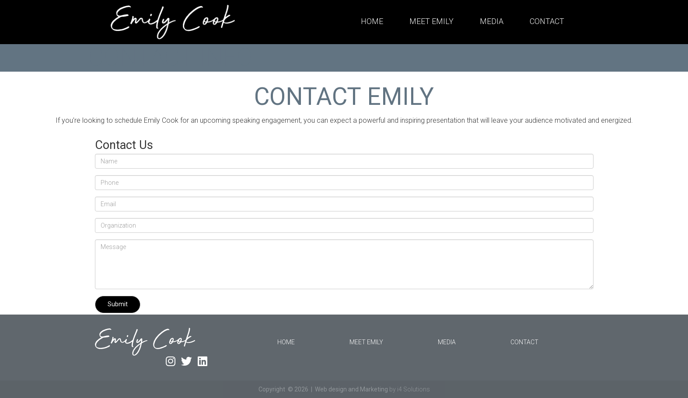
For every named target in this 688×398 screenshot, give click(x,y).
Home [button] (372, 21)
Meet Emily (366, 342)
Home (286, 342)
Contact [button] (547, 21)
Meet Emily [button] (431, 21)
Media (447, 342)
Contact (524, 342)
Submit (118, 304)
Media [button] (491, 21)
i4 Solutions (413, 389)
